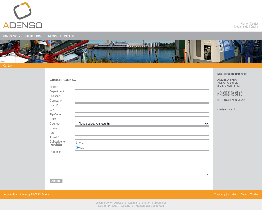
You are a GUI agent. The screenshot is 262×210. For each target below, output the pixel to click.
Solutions (233, 194)
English (254, 26)
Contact (254, 23)
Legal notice (10, 194)
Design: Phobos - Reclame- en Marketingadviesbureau (131, 205)
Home (244, 23)
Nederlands (241, 26)
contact (7, 65)
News (244, 194)
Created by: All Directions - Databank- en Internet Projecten (131, 202)
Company (219, 194)
